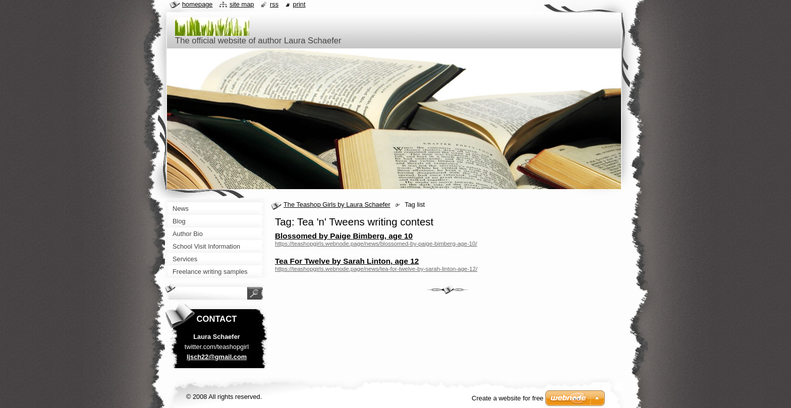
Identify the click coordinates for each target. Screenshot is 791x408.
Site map (242, 4)
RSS (274, 4)
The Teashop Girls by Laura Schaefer (337, 204)
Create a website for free (507, 398)
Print (299, 4)
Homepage (197, 4)
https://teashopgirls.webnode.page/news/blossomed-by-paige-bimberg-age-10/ (376, 244)
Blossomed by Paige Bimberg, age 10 (344, 235)
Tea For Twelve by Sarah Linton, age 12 (347, 261)
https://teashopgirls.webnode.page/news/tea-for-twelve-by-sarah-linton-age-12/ (376, 269)
